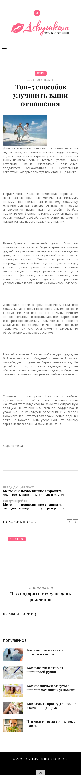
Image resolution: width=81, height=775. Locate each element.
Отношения (17, 539)
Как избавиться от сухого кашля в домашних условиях (51, 688)
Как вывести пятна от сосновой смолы (45, 652)
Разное (41, 73)
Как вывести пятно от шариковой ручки (45, 670)
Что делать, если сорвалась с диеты (51, 723)
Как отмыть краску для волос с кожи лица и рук (51, 705)
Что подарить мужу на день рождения (40, 596)
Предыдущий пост (40, 490)
